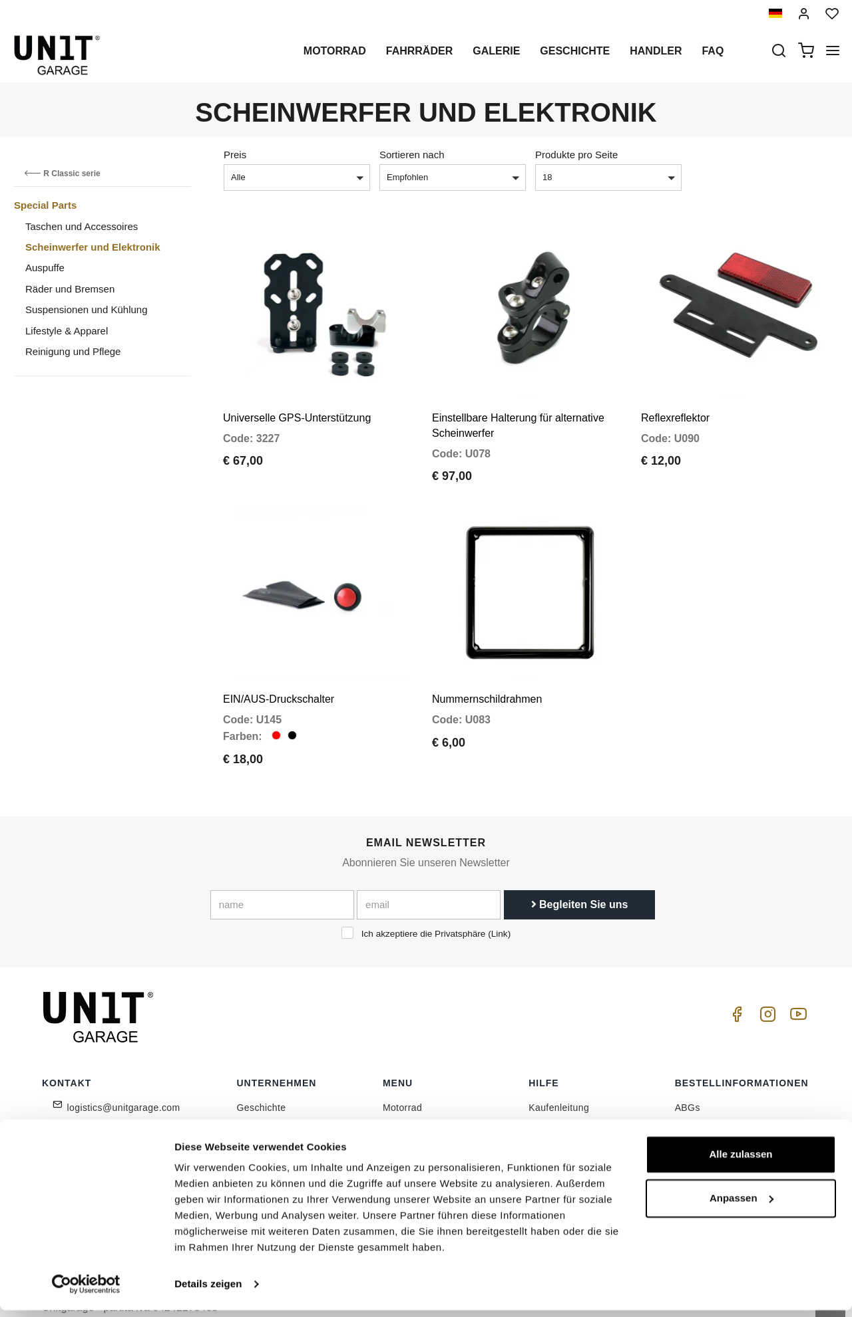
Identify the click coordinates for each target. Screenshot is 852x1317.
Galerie (496, 51)
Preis (235, 154)
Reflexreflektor (675, 404)
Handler (656, 51)
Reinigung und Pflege (72, 351)
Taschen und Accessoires (81, 226)
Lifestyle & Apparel (66, 330)
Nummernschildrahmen (487, 673)
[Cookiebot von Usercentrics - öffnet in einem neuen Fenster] (86, 1291)
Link (499, 908)
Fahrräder (419, 51)
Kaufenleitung (559, 1082)
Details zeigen (208, 1290)
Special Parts (45, 205)
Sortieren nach (412, 154)
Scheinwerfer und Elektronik (92, 247)
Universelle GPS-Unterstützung (297, 404)
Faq (713, 51)
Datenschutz (264, 1123)
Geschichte (575, 51)
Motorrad (335, 51)
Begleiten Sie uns (579, 878)
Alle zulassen (740, 1161)
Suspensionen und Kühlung (86, 309)
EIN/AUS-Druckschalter (278, 673)
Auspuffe (45, 267)
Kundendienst (558, 1103)
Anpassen (741, 1204)
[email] (429, 879)
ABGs (687, 1082)
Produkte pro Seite (576, 154)
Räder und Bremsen (69, 289)
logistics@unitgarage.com (123, 1082)
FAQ (538, 1123)
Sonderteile (408, 1103)
